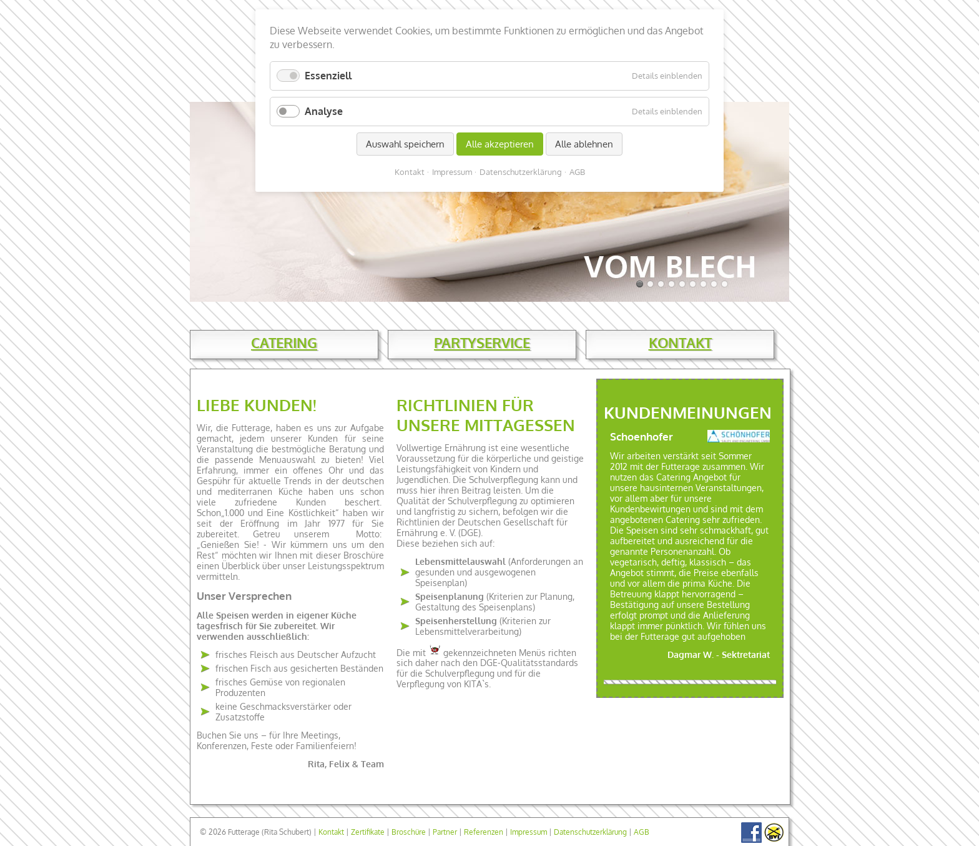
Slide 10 (724, 284)
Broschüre (408, 832)
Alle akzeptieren (500, 144)
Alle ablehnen (584, 144)
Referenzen (483, 832)
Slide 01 (639, 284)
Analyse (324, 111)
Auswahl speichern (405, 144)
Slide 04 (661, 284)
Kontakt (331, 832)
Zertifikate (368, 832)
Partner (445, 832)
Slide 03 (650, 284)
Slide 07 (693, 284)
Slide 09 (714, 284)
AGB (641, 832)
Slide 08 (703, 284)
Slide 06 (682, 284)
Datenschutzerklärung (590, 832)
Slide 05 (671, 284)
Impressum (528, 832)
